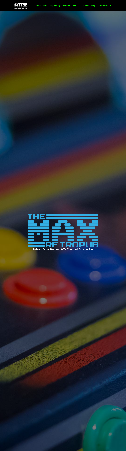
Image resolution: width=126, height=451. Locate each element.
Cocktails (66, 6)
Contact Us (103, 6)
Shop (93, 6)
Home (38, 6)
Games (86, 6)
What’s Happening (51, 6)
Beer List (76, 6)
